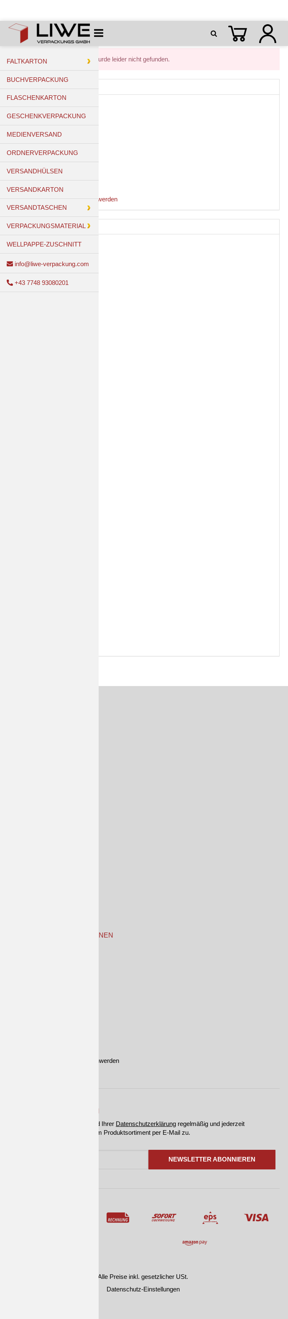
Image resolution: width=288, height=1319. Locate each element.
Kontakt (18, 884)
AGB (15, 971)
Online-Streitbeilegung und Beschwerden (63, 1060)
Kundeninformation (33, 953)
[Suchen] (215, 33)
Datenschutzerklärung (146, 1123)
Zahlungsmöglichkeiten (39, 848)
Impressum (24, 1006)
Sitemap (19, 1042)
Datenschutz (25, 989)
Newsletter (23, 902)
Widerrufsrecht (28, 1024)
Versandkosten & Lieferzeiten (48, 866)
